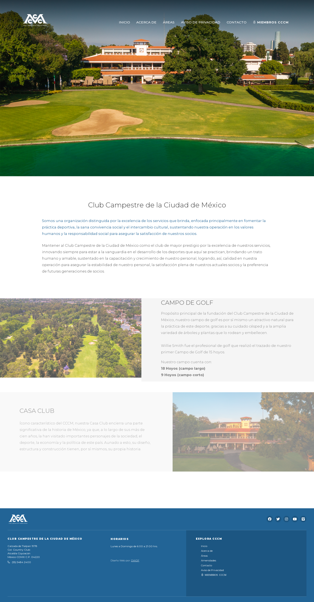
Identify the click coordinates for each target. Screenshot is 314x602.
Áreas (204, 555)
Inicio (204, 546)
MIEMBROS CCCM (215, 574)
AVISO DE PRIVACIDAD (200, 22)
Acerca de (207, 550)
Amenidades (208, 560)
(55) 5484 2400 (21, 562)
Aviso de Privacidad (212, 570)
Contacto (206, 565)
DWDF (135, 560)
